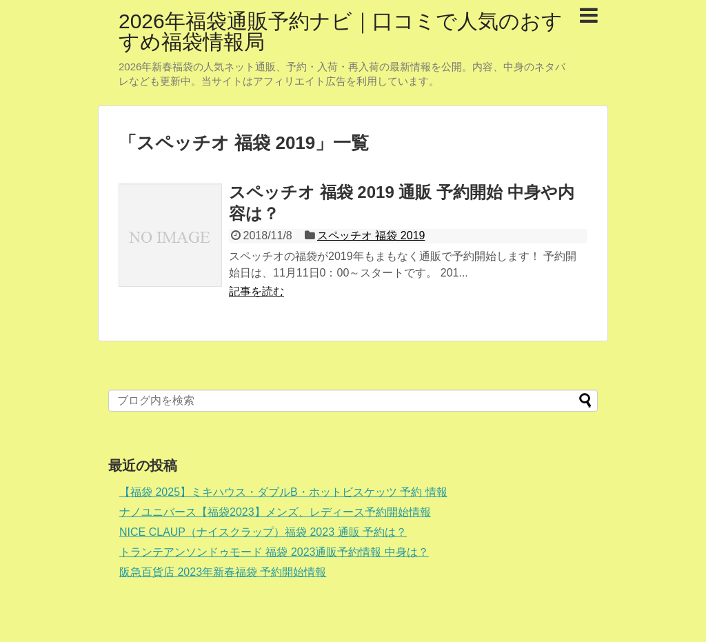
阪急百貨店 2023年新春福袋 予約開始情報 (222, 572)
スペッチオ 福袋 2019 (371, 235)
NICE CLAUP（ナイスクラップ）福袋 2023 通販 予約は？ (263, 532)
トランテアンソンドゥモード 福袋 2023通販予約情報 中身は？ (274, 552)
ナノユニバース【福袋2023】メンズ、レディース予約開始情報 (275, 512)
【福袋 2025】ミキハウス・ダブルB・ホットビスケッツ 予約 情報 (283, 492)
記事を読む (256, 291)
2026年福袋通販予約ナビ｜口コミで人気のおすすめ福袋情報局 (341, 31)
